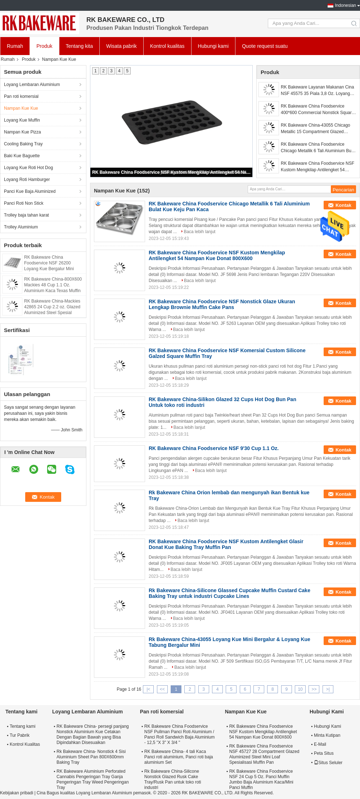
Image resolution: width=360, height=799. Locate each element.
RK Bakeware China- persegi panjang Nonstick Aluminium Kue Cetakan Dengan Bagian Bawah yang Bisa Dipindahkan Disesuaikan (93, 734)
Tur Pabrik (20, 735)
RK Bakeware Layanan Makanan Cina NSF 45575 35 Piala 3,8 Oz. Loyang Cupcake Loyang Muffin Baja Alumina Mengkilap (317, 91)
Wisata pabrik (121, 46)
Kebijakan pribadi (16, 792)
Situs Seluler (328, 762)
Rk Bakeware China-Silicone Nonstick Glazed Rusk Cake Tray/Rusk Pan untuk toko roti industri (172, 779)
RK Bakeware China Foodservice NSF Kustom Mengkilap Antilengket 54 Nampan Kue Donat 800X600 (171, 172)
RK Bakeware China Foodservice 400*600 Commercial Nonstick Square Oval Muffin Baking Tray (317, 110)
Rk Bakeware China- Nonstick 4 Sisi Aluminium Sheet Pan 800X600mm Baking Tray (91, 757)
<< (162, 689)
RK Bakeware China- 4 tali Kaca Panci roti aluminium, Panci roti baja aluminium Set (178, 757)
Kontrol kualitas (167, 46)
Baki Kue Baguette (22, 155)
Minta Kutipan (327, 735)
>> (313, 689)
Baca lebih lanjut (199, 231)
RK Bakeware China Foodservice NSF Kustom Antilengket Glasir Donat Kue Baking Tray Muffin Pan (226, 544)
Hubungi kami (213, 46)
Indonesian (345, 5)
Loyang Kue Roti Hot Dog (28, 167)
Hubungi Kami (327, 726)
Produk (44, 46)
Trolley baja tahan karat (26, 215)
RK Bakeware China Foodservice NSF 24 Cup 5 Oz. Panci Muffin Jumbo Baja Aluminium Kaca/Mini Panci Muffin (261, 779)
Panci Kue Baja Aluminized (29, 191)
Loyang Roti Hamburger (27, 179)
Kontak (343, 205)
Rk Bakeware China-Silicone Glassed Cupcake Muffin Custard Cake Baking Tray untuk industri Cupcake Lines (229, 593)
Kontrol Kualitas (25, 744)
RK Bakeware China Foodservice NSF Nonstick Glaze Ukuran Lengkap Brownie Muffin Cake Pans (222, 304)
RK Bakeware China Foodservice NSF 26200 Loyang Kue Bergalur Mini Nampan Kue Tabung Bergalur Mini (53, 269)
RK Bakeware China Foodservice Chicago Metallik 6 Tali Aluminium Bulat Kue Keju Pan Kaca (318, 148)
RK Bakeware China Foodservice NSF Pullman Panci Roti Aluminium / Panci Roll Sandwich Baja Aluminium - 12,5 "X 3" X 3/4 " (179, 734)
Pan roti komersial (21, 96)
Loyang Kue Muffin (22, 120)
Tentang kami (22, 726)
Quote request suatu (265, 46)
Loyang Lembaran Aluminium (32, 84)
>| (328, 689)
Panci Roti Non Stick (23, 203)
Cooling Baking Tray (23, 143)
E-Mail (320, 744)
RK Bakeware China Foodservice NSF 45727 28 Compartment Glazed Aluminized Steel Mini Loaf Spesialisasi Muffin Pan (264, 754)
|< (148, 689)
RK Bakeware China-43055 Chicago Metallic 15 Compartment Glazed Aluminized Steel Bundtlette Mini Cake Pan (317, 129)
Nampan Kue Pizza (22, 132)
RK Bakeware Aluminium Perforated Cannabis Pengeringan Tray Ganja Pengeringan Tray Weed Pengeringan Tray (93, 779)
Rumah (15, 46)
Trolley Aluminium (21, 227)
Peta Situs (324, 753)
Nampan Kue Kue (21, 108)
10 (300, 689)
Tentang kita (79, 46)
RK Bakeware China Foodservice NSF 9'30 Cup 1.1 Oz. (214, 448)
